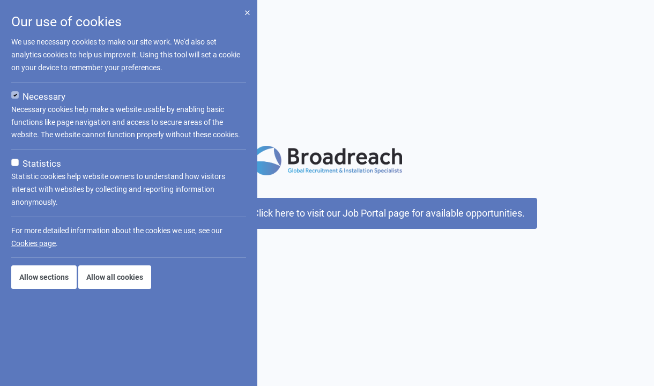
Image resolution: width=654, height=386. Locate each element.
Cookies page (33, 243)
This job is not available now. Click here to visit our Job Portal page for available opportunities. (327, 213)
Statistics (42, 163)
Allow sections (44, 277)
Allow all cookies (114, 277)
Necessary (44, 96)
